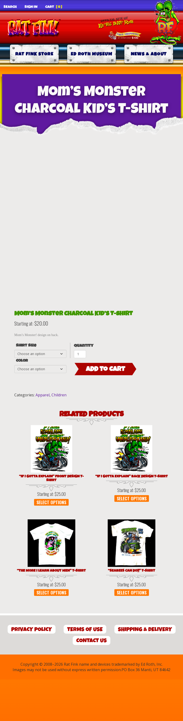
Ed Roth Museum (91, 54)
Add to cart (105, 410)
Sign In (31, 6)
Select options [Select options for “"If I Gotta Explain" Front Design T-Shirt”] (51, 544)
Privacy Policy (31, 671)
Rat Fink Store (34, 54)
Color (22, 402)
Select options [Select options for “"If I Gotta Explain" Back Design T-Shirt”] (132, 540)
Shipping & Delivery (145, 671)
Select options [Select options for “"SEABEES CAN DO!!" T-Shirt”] (132, 634)
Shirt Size (26, 387)
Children (58, 436)
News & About (149, 54)
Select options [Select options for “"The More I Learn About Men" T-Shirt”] (51, 634)
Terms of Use (85, 671)
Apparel (43, 436)
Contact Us (91, 682)
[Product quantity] (80, 395)
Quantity (83, 387)
